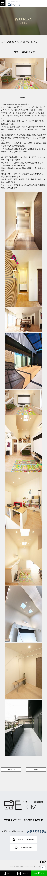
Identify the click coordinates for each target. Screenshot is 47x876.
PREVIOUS (11, 769)
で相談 (39, 873)
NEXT (36, 769)
